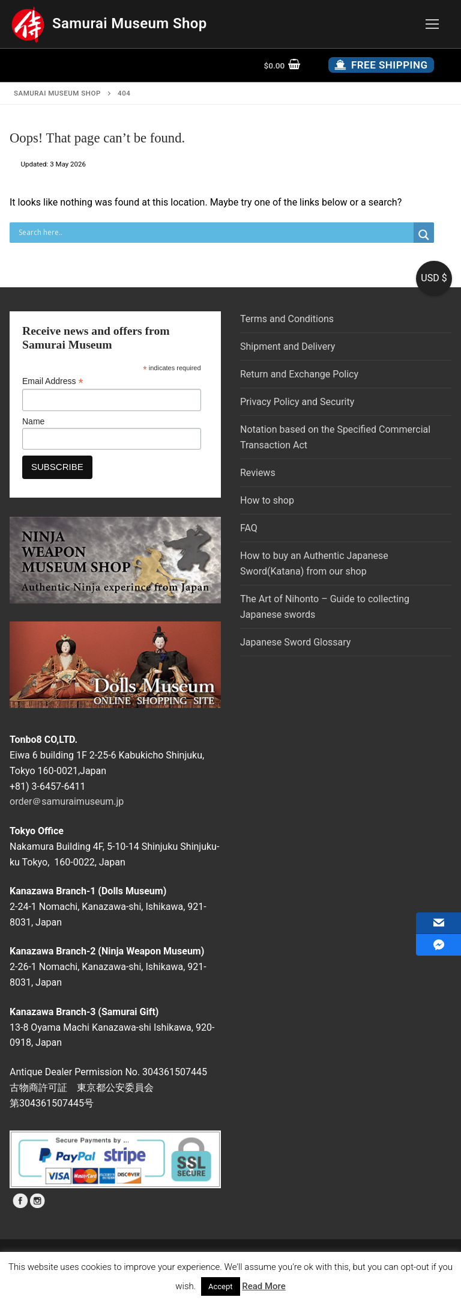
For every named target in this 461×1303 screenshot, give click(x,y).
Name (33, 421)
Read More (264, 1286)
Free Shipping (381, 65)
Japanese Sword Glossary (295, 642)
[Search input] (215, 232)
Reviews (258, 472)
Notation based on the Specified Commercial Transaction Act (335, 437)
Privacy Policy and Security (297, 401)
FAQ (249, 528)
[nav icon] (432, 24)
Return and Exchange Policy (299, 374)
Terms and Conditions (287, 319)
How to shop (267, 500)
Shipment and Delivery (287, 346)
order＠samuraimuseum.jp (67, 801)
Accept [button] (220, 1286)
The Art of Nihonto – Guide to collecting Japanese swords (324, 606)
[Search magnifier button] (424, 235)
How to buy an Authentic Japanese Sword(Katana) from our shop (314, 563)
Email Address (52, 381)
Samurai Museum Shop (129, 23)
